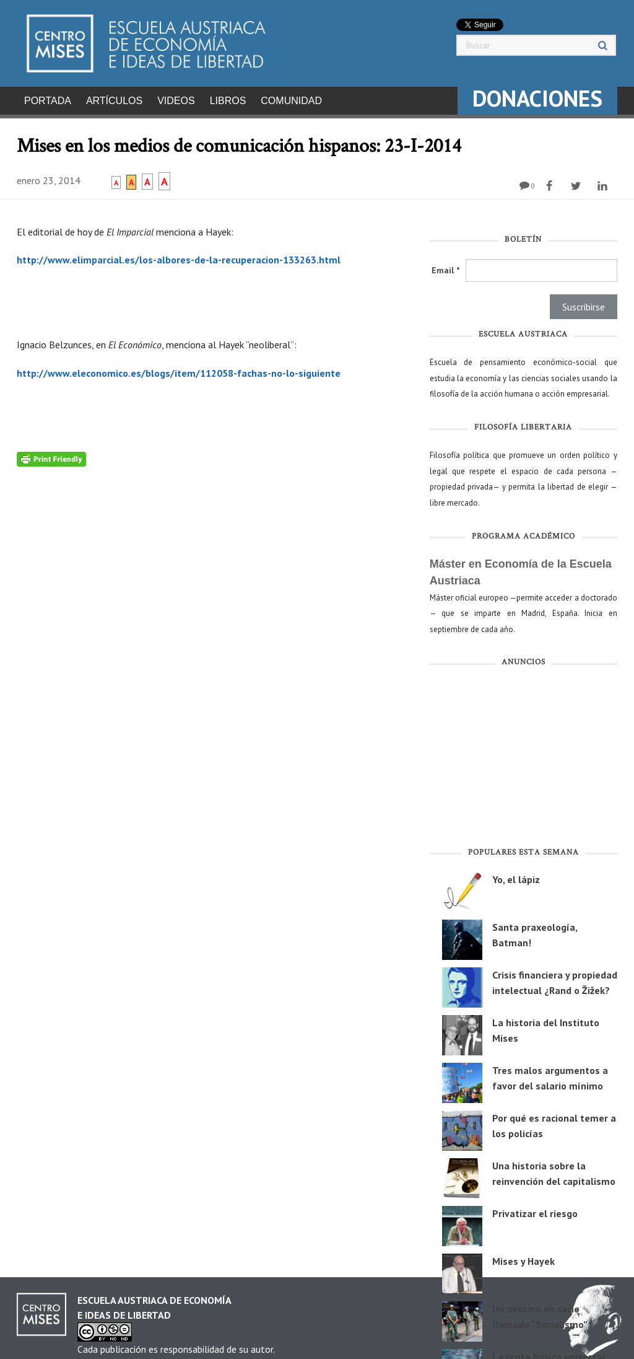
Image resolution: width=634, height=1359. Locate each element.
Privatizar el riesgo (535, 1209)
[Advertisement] (523, 756)
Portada (47, 100)
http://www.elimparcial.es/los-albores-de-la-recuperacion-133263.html (179, 256)
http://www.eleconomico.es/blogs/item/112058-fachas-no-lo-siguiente (179, 369)
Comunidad (291, 100)
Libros (228, 100)
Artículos (114, 100)
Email (445, 266)
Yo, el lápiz (516, 875)
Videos (175, 100)
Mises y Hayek (523, 1257)
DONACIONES (537, 98)
